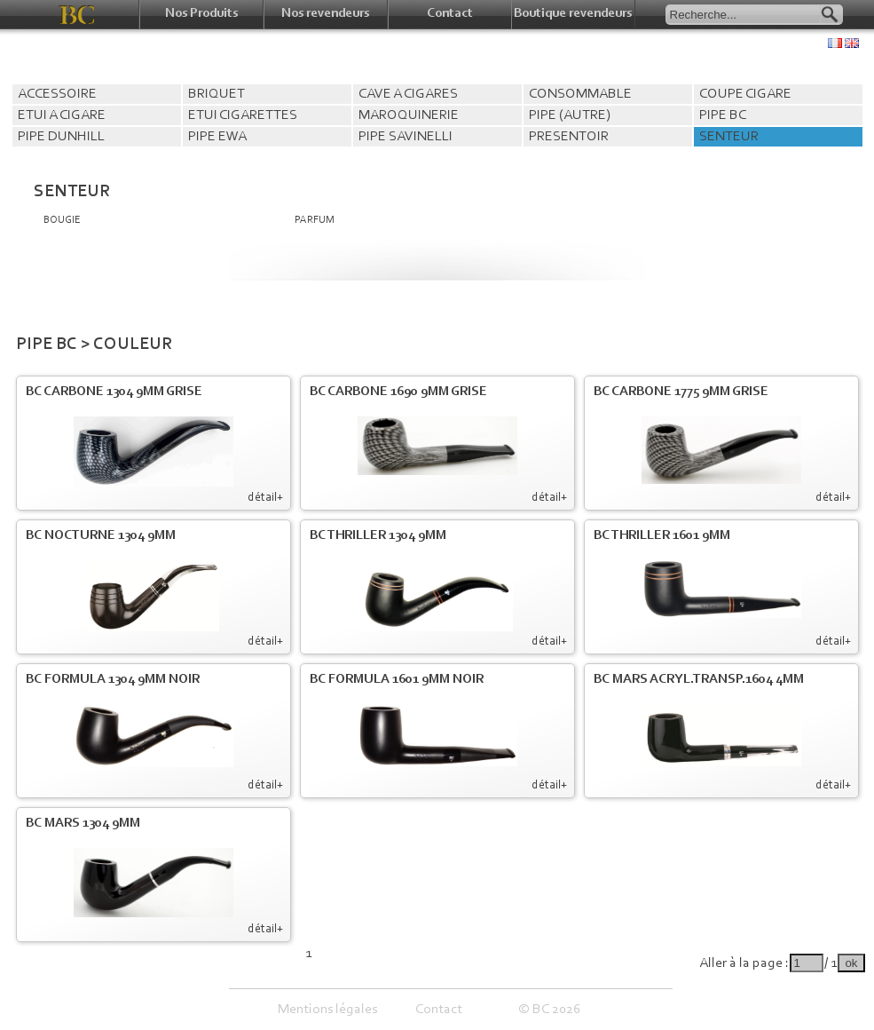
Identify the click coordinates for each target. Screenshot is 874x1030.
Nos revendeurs (325, 13)
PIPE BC (722, 115)
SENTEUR (729, 137)
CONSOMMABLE (580, 94)
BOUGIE (62, 220)
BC (77, 14)
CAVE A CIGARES (408, 94)
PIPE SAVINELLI (405, 137)
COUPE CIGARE (745, 94)
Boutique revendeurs (573, 13)
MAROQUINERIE (408, 115)
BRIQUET (216, 94)
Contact (450, 13)
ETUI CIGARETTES (242, 115)
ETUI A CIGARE (62, 115)
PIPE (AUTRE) (569, 115)
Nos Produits (201, 13)
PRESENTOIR (569, 137)
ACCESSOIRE (57, 94)
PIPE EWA (217, 137)
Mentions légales (327, 1009)
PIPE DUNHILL (61, 137)
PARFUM (315, 220)
